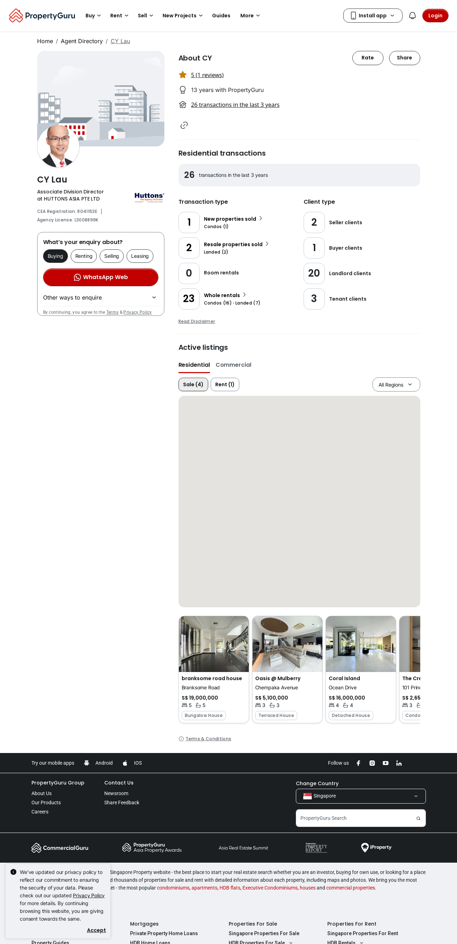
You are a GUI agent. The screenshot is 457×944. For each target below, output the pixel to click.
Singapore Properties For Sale (264, 933)
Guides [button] (221, 15)
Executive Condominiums (270, 888)
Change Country (317, 783)
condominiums (173, 888)
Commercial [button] (233, 365)
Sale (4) (193, 384)
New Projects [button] (184, 15)
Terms (112, 312)
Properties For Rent (351, 923)
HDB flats (229, 888)
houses (308, 888)
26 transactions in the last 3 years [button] (235, 105)
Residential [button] (194, 365)
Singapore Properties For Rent (362, 933)
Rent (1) (225, 384)
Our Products (46, 802)
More (251, 15)
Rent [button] (120, 15)
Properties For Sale (253, 923)
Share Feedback (121, 802)
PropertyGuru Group (57, 782)
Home (45, 41)
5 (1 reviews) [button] (207, 75)
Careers (39, 812)
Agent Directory (82, 41)
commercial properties (350, 888)
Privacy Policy (137, 312)
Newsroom (116, 793)
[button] (184, 125)
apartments (204, 888)
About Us (41, 793)
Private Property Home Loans (164, 933)
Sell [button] (147, 15)
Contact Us (119, 782)
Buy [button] (94, 15)
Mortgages (144, 923)
